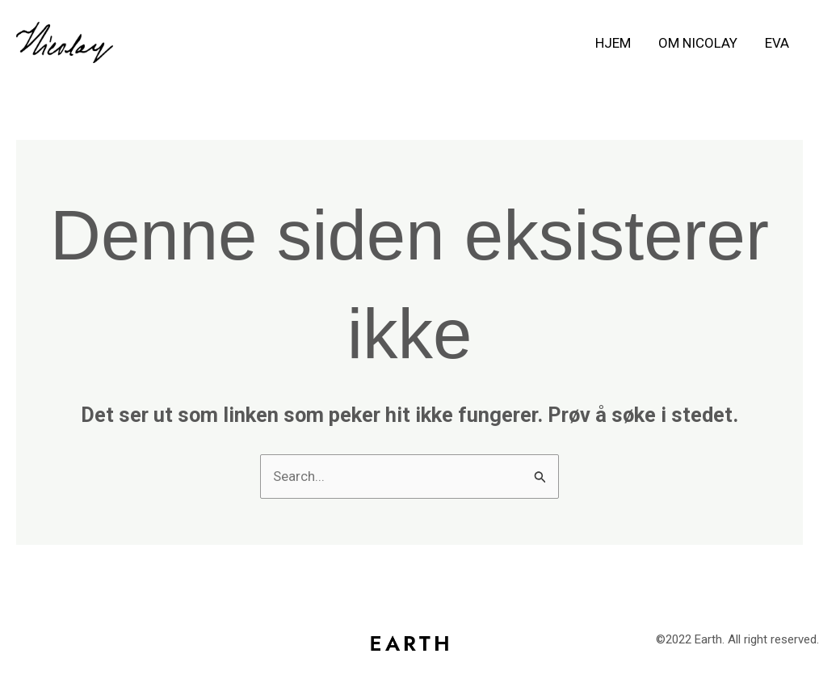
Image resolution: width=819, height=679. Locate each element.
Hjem (613, 43)
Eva (777, 43)
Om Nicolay (697, 43)
